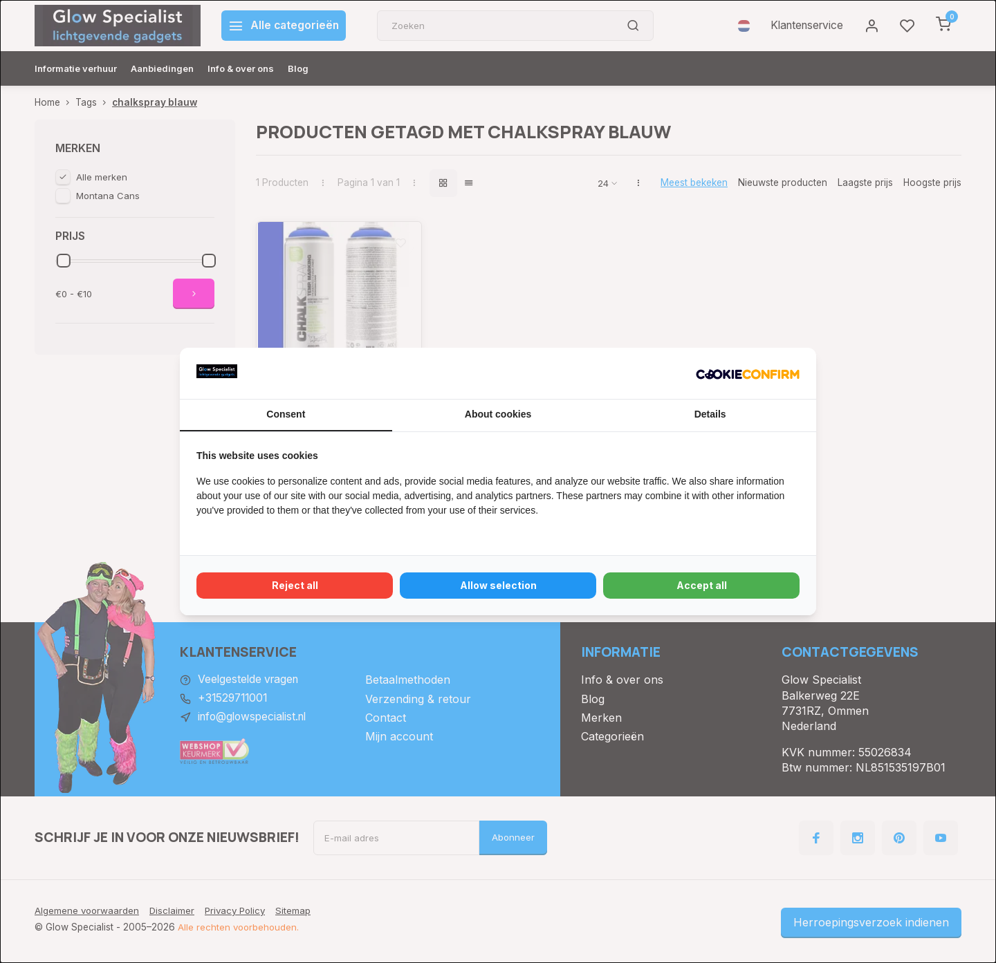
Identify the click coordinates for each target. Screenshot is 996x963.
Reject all (295, 585)
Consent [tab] (285, 414)
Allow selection (498, 585)
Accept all (701, 585)
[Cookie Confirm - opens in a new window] (748, 373)
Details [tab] (710, 414)
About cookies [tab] (498, 414)
